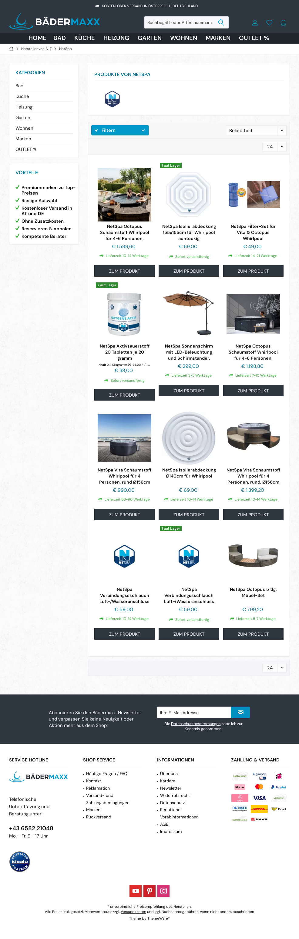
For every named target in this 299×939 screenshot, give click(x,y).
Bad (19, 86)
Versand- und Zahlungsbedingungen (107, 799)
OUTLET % (26, 149)
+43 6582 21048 (31, 828)
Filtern (105, 130)
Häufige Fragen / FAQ (106, 773)
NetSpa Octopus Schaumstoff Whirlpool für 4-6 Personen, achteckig (253, 352)
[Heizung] (116, 38)
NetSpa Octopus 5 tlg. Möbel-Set (253, 592)
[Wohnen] (183, 38)
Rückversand (98, 817)
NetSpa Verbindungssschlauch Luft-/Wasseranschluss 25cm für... (189, 595)
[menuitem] (283, 22)
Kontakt (93, 781)
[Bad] (59, 38)
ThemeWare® (158, 918)
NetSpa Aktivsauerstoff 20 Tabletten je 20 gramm (125, 352)
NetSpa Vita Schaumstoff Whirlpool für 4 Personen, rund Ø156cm (124, 476)
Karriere (167, 781)
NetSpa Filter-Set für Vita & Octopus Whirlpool (253, 232)
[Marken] (218, 38)
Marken (23, 139)
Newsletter (170, 788)
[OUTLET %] (254, 38)
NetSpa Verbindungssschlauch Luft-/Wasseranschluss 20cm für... (124, 595)
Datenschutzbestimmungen (195, 723)
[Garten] (149, 38)
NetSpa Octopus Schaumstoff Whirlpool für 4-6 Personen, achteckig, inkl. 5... (124, 232)
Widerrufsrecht (175, 795)
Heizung (23, 107)
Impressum (171, 831)
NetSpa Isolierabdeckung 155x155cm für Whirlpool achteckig (189, 232)
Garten (22, 118)
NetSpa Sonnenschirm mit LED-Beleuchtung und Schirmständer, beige (189, 352)
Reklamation (98, 788)
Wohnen (24, 128)
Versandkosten (133, 911)
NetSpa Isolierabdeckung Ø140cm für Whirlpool (189, 473)
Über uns (169, 773)
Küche (22, 96)
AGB (164, 824)
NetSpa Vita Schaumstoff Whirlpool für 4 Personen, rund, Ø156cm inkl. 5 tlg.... (253, 476)
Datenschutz (172, 802)
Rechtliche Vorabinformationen (179, 813)
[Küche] (84, 38)
